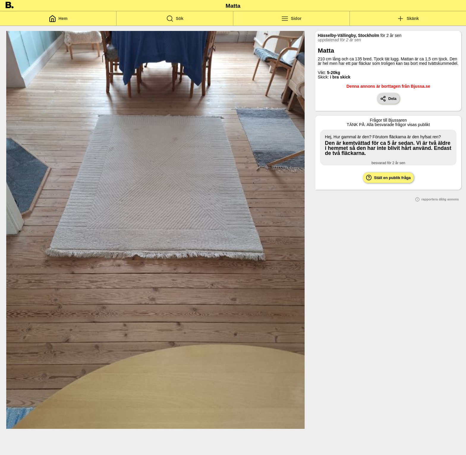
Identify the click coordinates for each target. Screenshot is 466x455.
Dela (388, 99)
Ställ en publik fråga (388, 178)
